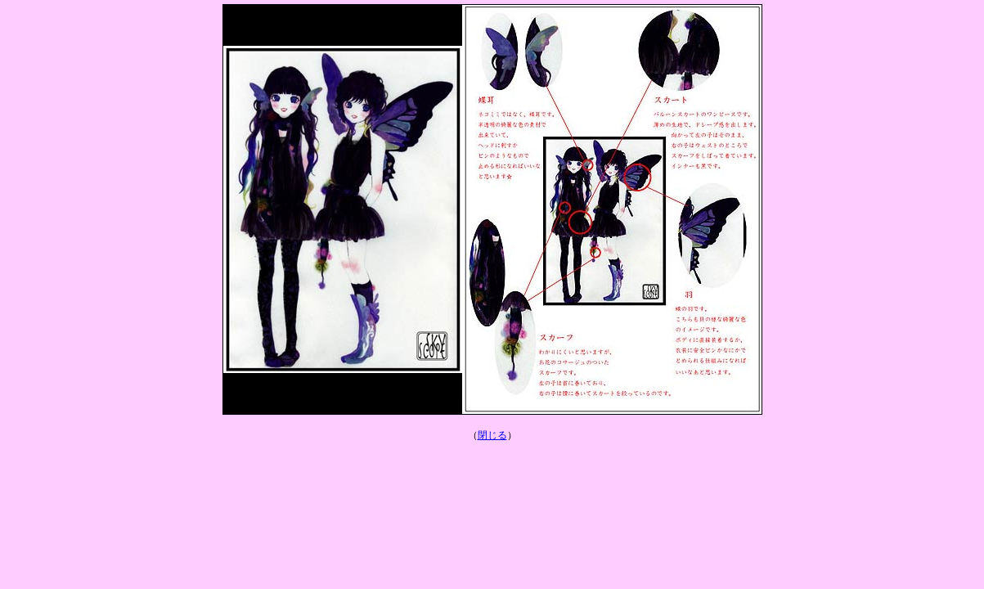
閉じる (492, 435)
